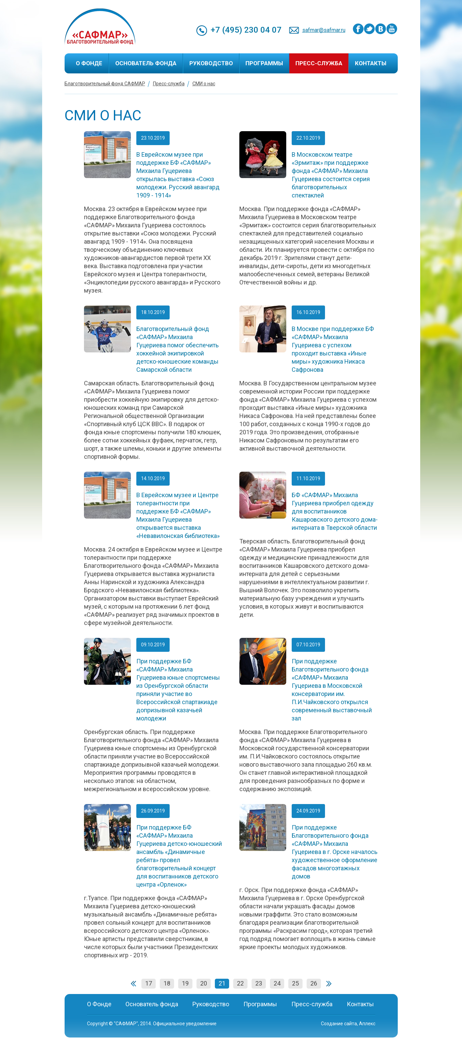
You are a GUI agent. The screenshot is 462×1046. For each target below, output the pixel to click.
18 (167, 983)
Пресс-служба (318, 63)
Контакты (370, 63)
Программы (264, 63)
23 (258, 983)
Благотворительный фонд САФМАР (105, 83)
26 (313, 983)
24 (277, 983)
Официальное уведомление (185, 1023)
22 (240, 983)
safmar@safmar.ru (323, 30)
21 (222, 983)
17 (148, 983)
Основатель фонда (145, 63)
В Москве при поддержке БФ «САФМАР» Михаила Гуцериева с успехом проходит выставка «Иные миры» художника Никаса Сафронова (333, 349)
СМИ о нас (203, 83)
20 (203, 983)
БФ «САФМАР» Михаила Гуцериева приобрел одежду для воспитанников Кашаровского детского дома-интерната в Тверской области (335, 511)
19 (185, 983)
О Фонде (89, 63)
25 (295, 983)
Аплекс (367, 1023)
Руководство (211, 63)
